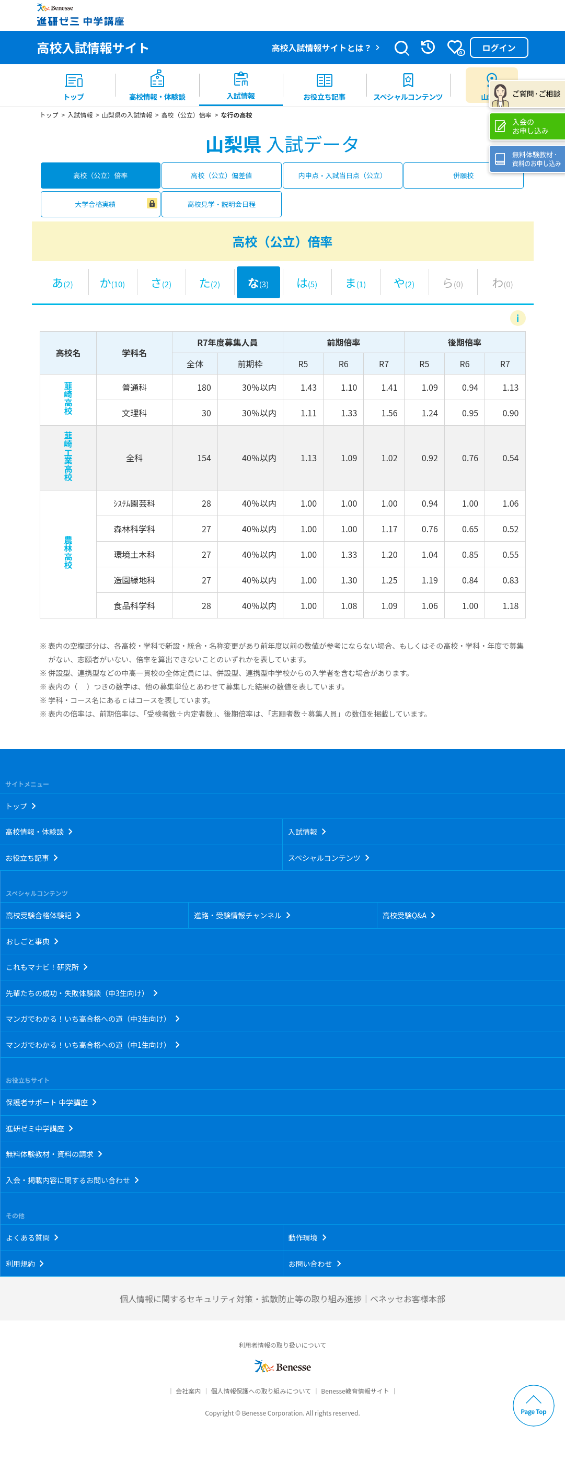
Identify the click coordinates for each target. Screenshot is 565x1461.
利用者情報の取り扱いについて (283, 1344)
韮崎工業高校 (68, 456)
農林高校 (68, 552)
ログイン (498, 47)
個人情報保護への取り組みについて (261, 1390)
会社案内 (188, 1390)
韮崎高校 (68, 398)
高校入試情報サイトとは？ (321, 47)
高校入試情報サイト (93, 47)
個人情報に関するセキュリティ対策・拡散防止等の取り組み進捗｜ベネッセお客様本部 (282, 1298)
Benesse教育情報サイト (355, 1390)
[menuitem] (74, 85)
